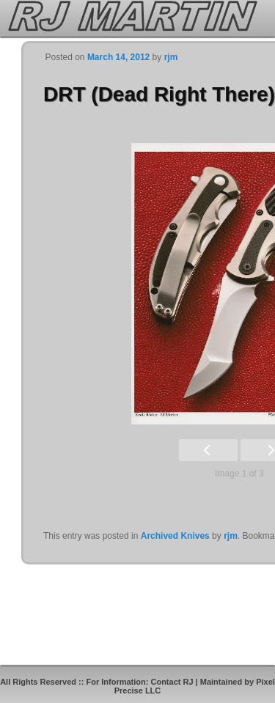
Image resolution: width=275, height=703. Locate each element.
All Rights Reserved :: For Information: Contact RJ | (100, 681)
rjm (171, 57)
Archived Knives (175, 536)
